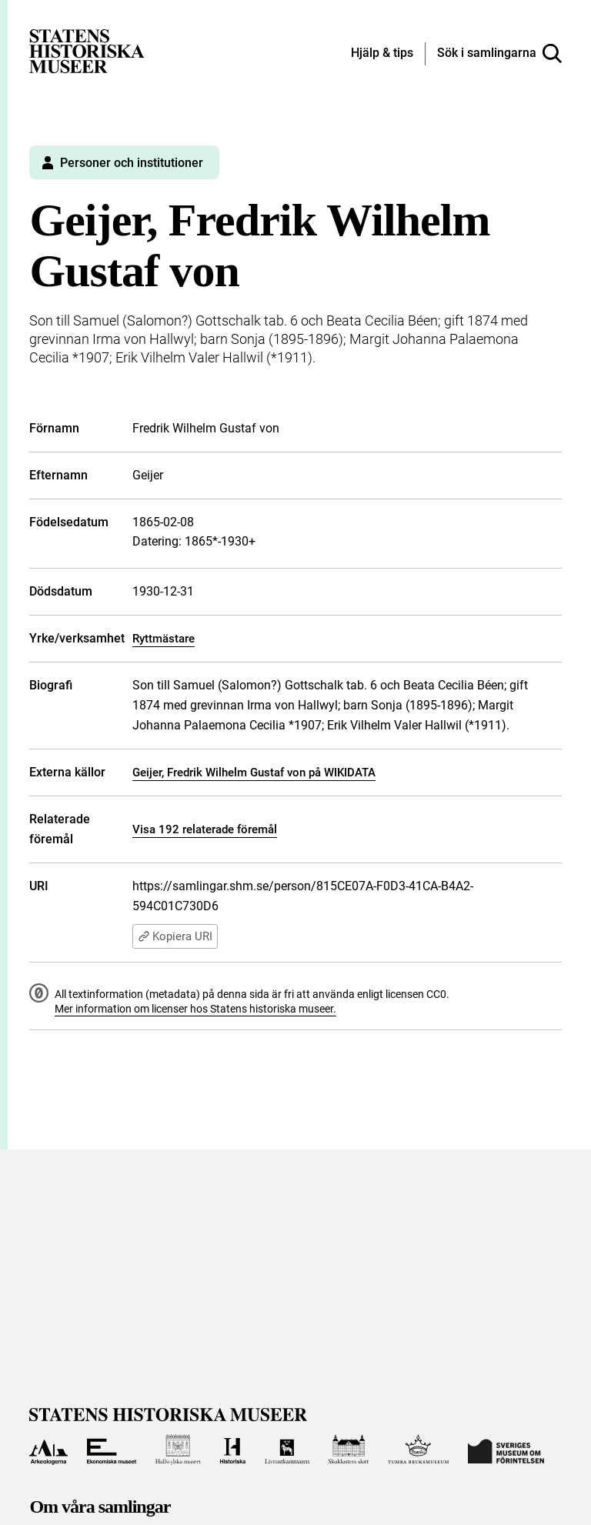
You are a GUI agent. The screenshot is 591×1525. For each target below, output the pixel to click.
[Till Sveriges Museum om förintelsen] (506, 1449)
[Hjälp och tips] (382, 54)
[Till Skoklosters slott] (349, 1449)
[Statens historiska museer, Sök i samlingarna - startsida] (87, 50)
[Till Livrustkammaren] (287, 1449)
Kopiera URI (175, 936)
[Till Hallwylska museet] (178, 1449)
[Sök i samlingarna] (499, 54)
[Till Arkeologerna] (48, 1449)
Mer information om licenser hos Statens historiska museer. (195, 1009)
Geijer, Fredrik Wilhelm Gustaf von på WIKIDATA (254, 772)
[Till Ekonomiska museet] (111, 1449)
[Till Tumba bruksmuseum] (418, 1449)
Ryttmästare (163, 639)
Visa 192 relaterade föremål (204, 829)
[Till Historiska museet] (232, 1449)
